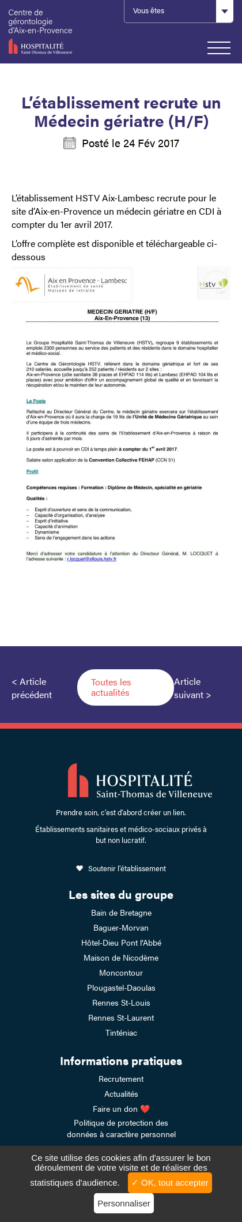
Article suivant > (192, 687)
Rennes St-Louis (121, 1002)
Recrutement (121, 1078)
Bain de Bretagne (121, 912)
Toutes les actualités (111, 687)
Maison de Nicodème (121, 957)
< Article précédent (32, 687)
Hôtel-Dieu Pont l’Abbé (121, 942)
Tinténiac (121, 1032)
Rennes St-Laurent (121, 1017)
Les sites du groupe (121, 894)
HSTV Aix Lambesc (40, 31)
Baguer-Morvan (121, 927)
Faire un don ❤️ (121, 1108)
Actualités (121, 1093)
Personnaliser (123, 1203)
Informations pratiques (121, 1060)
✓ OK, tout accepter (170, 1182)
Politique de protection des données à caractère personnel (121, 1127)
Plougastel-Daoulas (121, 987)
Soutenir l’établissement (127, 868)
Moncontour (121, 972)
